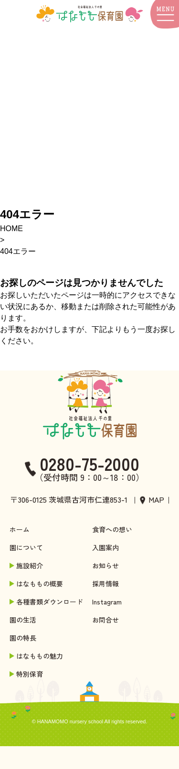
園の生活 (23, 619)
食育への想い (112, 529)
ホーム (20, 529)
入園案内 (105, 547)
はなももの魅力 (37, 655)
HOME (11, 228)
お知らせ (105, 565)
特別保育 (27, 674)
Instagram (107, 601)
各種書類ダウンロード (47, 601)
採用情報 (105, 583)
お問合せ (105, 619)
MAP (156, 499)
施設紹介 (27, 565)
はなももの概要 (37, 583)
